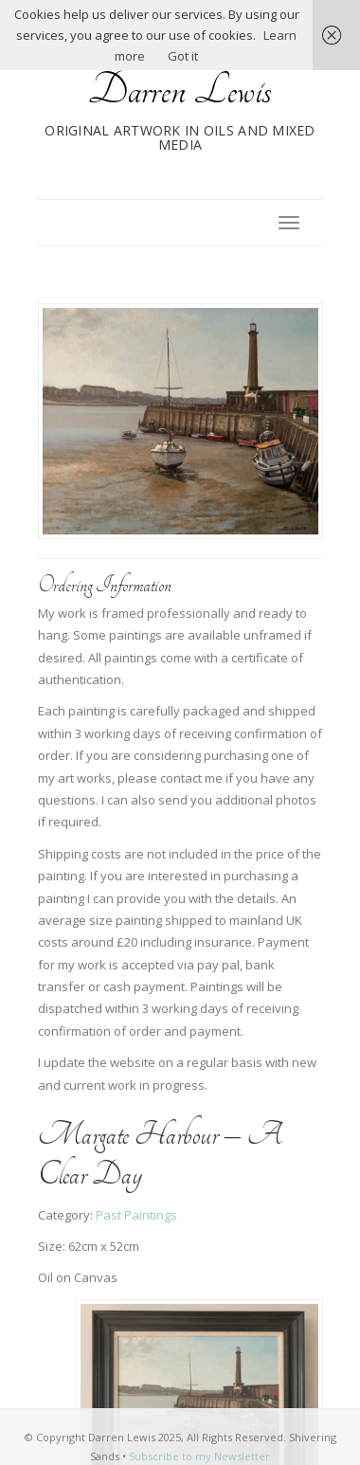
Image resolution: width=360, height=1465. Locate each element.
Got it (183, 55)
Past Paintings (136, 1214)
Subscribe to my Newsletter (199, 1456)
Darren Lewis (180, 90)
